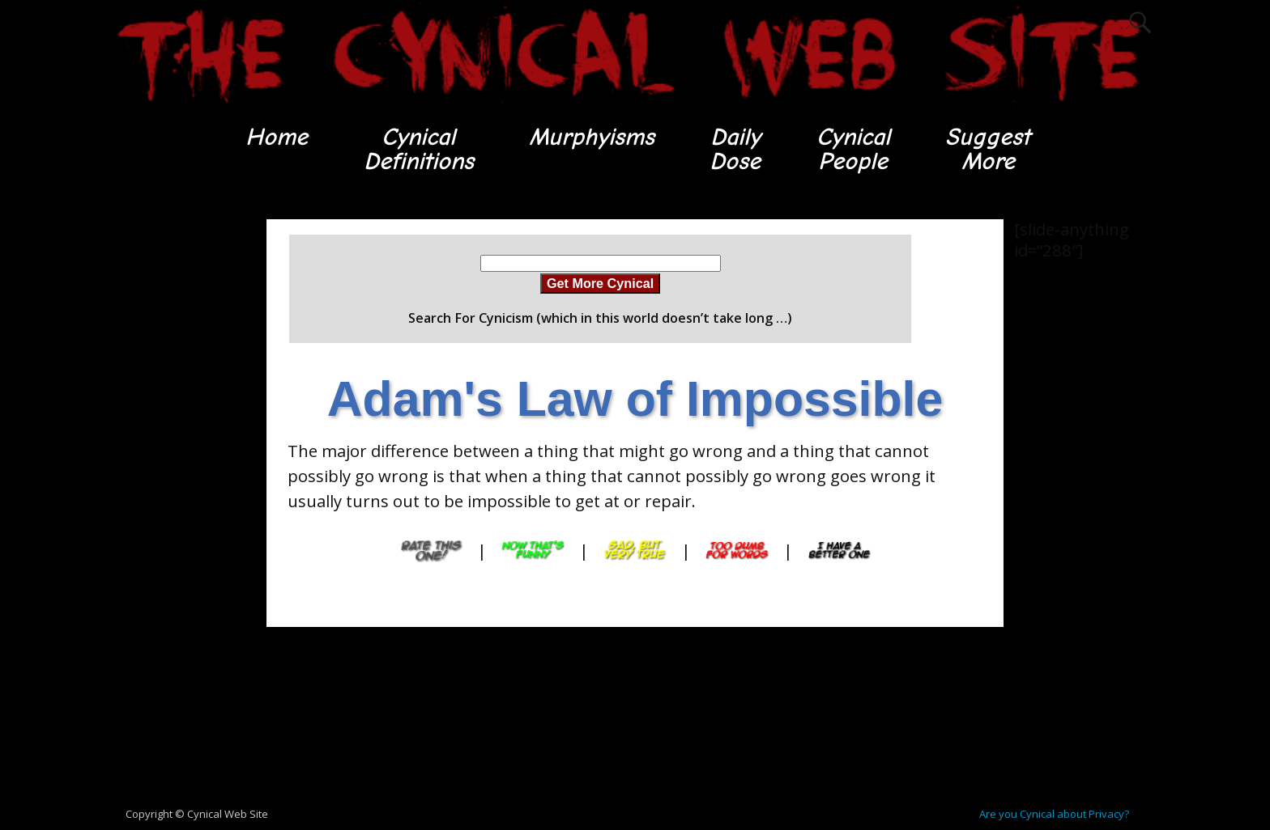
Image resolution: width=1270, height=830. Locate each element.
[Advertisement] (173, 462)
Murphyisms (591, 137)
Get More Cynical (600, 283)
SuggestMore (987, 149)
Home (276, 137)
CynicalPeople (853, 149)
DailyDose (735, 149)
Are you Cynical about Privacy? (1054, 814)
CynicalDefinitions (419, 149)
